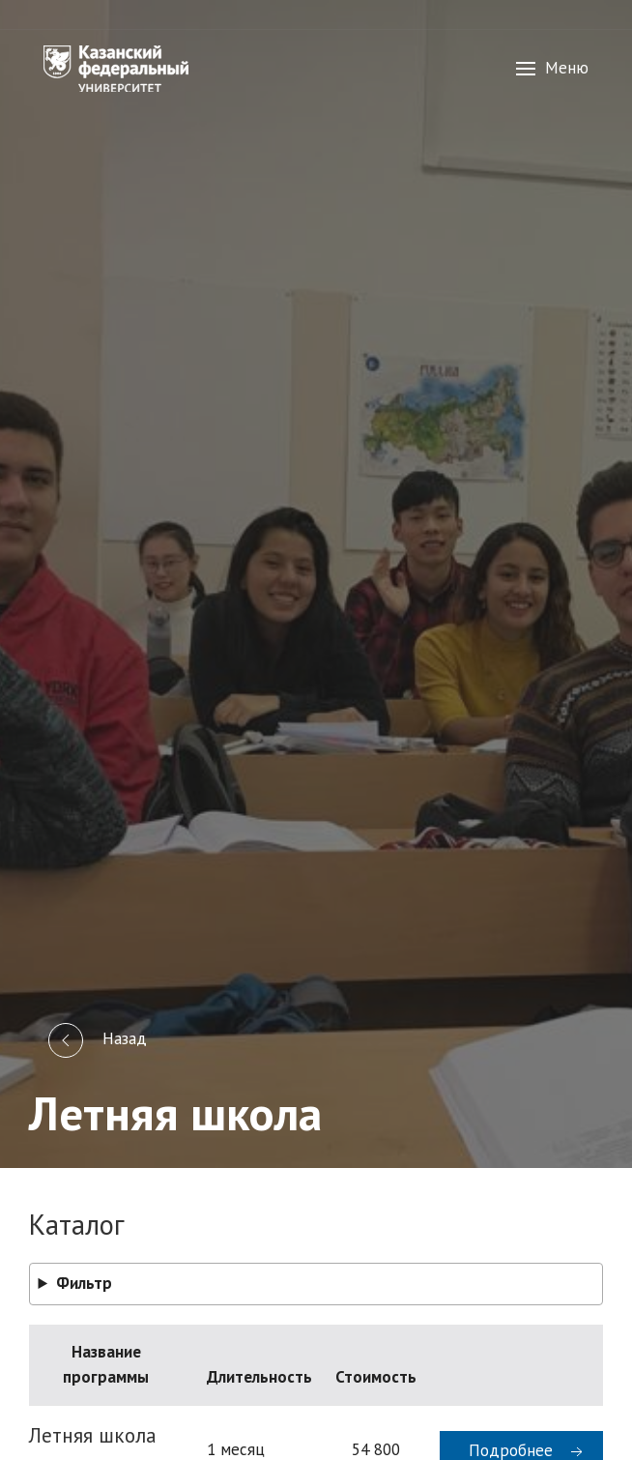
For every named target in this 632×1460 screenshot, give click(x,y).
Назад (97, 1040)
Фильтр (84, 1283)
